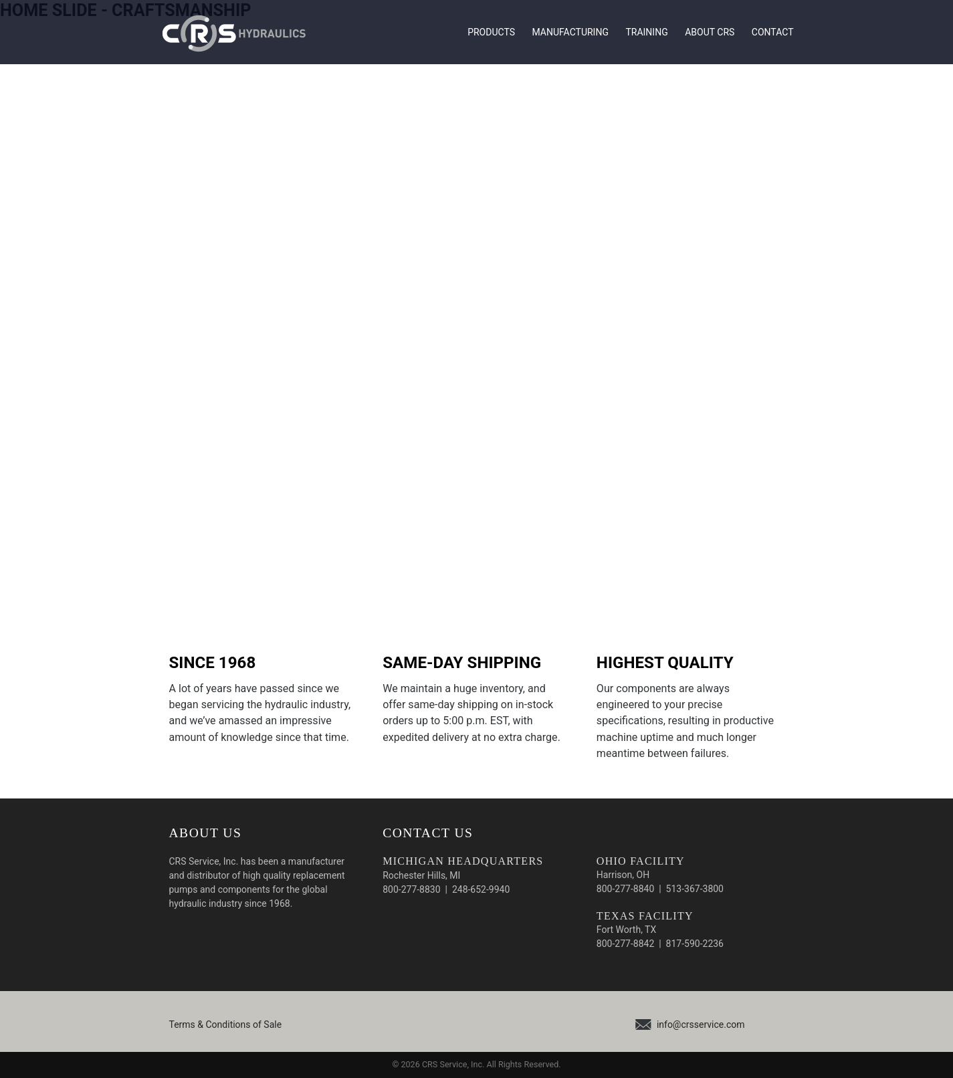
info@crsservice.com (701, 1024)
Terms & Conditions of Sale (225, 1024)
